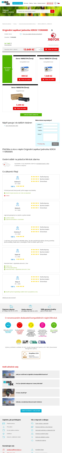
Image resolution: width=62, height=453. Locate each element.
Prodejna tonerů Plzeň (41, 449)
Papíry (35, 3)
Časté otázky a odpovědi (41, 419)
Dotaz (39, 130)
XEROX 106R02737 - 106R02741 (45, 23)
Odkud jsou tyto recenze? (9, 293)
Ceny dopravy (8, 45)
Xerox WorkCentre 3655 (12, 121)
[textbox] (33, 11)
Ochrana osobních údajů (41, 429)
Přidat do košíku (51, 49)
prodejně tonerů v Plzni (43, 159)
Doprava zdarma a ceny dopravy (43, 422)
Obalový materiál (41, 3)
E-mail (39, 123)
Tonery (15, 23)
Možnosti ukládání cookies (42, 433)
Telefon (40, 126)
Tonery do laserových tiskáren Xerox (27, 23)
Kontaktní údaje (39, 445)
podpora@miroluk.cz (14, 445)
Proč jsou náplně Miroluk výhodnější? (32, 34)
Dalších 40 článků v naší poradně (31, 406)
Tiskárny (31, 3)
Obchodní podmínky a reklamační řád (45, 426)
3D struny (26, 3)
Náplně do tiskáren (17, 3)
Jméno (39, 120)
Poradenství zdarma (40, 436)
